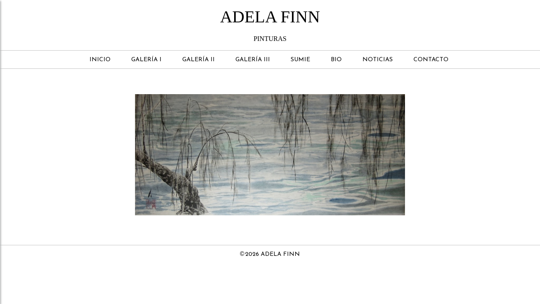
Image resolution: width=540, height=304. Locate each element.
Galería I (146, 60)
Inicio (100, 60)
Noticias (377, 60)
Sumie (300, 60)
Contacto (430, 60)
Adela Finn (270, 16)
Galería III (252, 60)
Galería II (198, 60)
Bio (336, 60)
